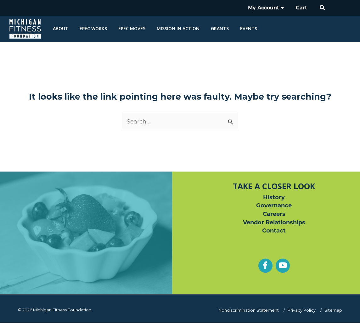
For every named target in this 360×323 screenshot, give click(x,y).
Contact (274, 231)
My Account (269, 8)
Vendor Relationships (274, 222)
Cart (302, 8)
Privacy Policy (302, 310)
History (274, 197)
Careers (274, 214)
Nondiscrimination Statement (250, 310)
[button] (322, 8)
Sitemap (333, 310)
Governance (274, 205)
